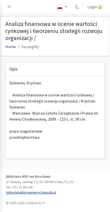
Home (10, 47)
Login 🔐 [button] (95, 7)
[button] (9, 7)
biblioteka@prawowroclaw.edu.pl (31, 192)
